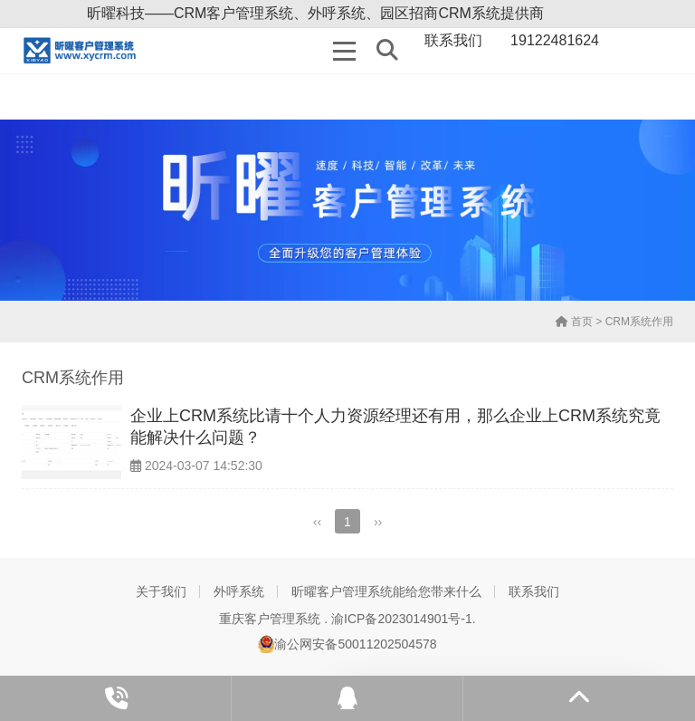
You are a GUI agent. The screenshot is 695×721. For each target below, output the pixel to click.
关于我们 (161, 591)
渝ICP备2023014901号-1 (401, 618)
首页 (574, 321)
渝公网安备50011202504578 (347, 644)
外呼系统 (239, 591)
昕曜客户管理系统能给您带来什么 (386, 591)
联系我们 (534, 591)
